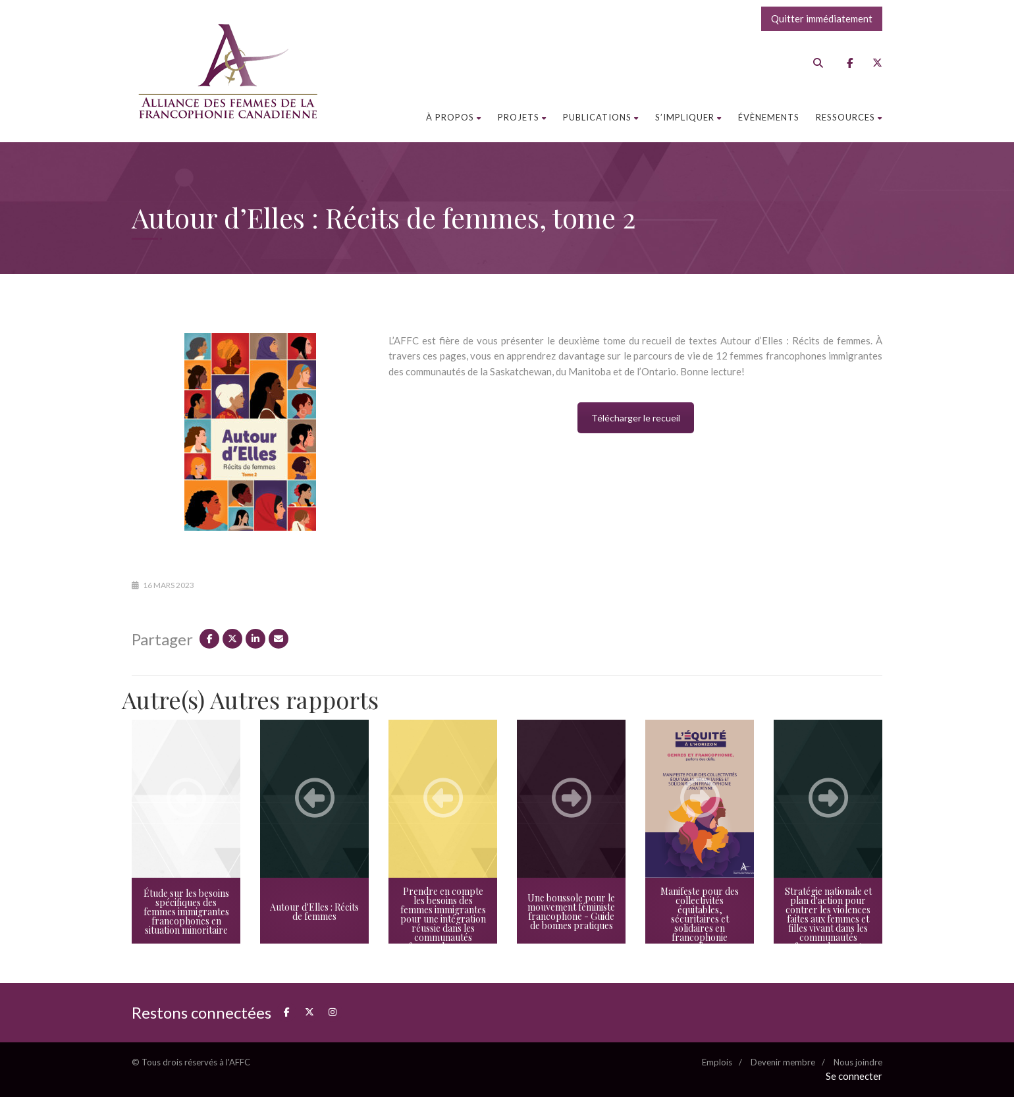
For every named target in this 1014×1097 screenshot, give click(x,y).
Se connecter (854, 1076)
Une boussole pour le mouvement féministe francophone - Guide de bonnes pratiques (571, 912)
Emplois (717, 1062)
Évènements (768, 117)
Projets (522, 117)
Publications (601, 117)
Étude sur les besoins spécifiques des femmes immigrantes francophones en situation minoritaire (186, 911)
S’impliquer (688, 117)
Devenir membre (783, 1062)
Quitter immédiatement (821, 18)
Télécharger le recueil (635, 417)
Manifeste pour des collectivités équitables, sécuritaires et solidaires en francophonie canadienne (699, 919)
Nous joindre (858, 1062)
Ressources (849, 117)
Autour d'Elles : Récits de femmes (314, 912)
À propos (453, 117)
